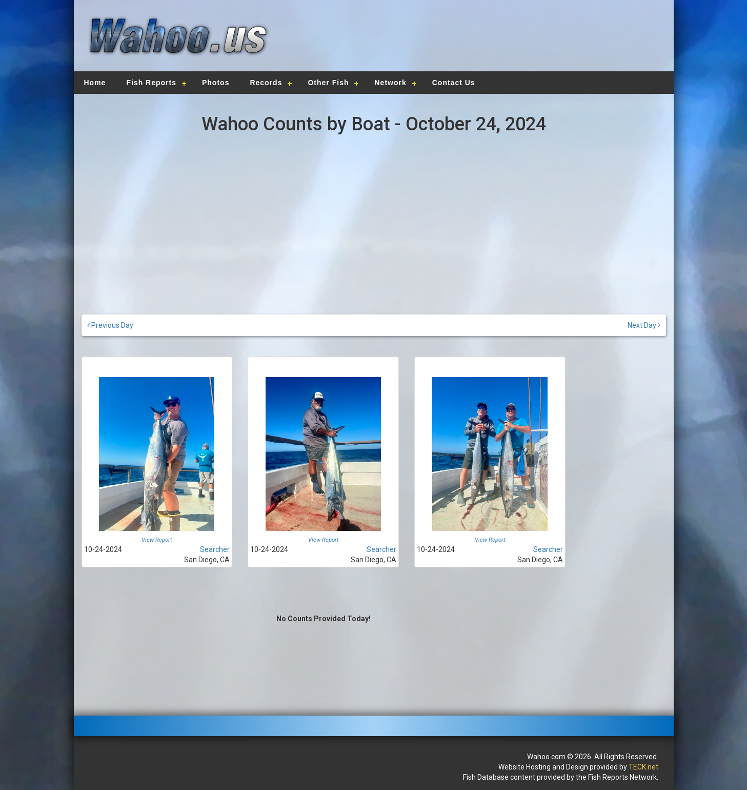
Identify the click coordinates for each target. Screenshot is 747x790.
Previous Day (110, 325)
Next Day (644, 325)
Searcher (215, 549)
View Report (157, 540)
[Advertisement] (517, 33)
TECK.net (643, 767)
